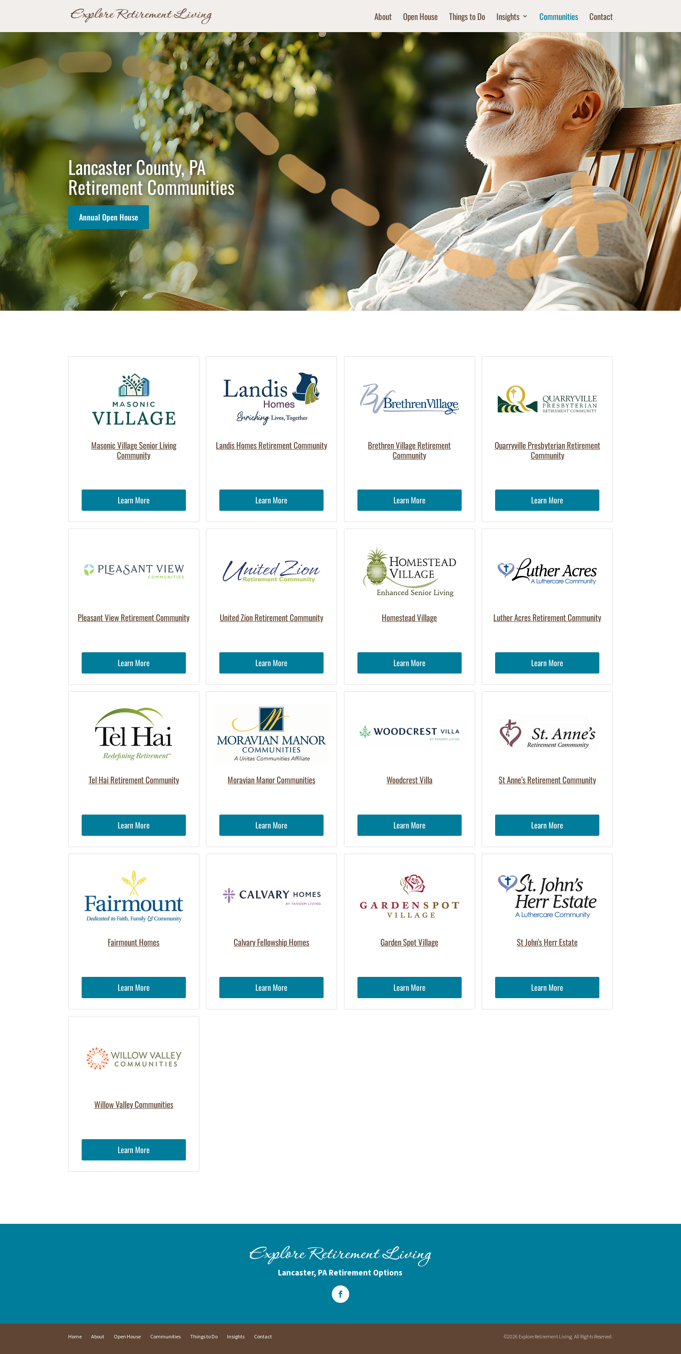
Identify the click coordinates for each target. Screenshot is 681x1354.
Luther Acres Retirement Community (547, 617)
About (383, 17)
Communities (558, 17)
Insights (507, 17)
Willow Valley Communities (133, 1104)
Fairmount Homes (133, 942)
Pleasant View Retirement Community (133, 617)
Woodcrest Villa (410, 779)
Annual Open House (108, 217)
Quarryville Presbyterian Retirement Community (547, 450)
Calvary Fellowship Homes (271, 942)
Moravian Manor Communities (271, 779)
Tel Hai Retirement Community (134, 779)
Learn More (134, 500)
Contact (601, 17)
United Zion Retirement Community (271, 617)
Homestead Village (409, 617)
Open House (420, 17)
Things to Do (467, 17)
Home (75, 1337)
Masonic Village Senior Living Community (133, 450)
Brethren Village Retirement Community (409, 450)
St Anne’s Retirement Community (547, 779)
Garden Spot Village (409, 942)
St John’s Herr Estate (547, 942)
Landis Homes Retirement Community (271, 445)
